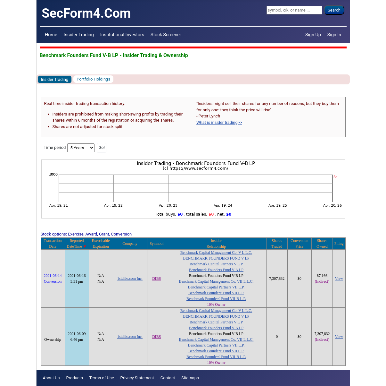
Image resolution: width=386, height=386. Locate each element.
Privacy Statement (137, 377)
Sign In (334, 34)
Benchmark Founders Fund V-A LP (216, 270)
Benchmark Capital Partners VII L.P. (216, 287)
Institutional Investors (122, 34)
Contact (167, 377)
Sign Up (313, 34)
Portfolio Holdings (93, 79)
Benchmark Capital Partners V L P (216, 264)
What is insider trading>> (219, 122)
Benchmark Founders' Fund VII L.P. (216, 293)
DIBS (156, 278)
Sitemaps (190, 377)
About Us (51, 377)
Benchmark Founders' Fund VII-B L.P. (216, 298)
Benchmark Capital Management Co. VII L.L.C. (216, 281)
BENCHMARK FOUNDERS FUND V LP (216, 258)
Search (334, 10)
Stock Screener (166, 34)
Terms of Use (101, 377)
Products (74, 377)
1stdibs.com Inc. (130, 278)
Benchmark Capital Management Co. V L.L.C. (216, 252)
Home (51, 34)
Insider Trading (78, 34)
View (339, 278)
